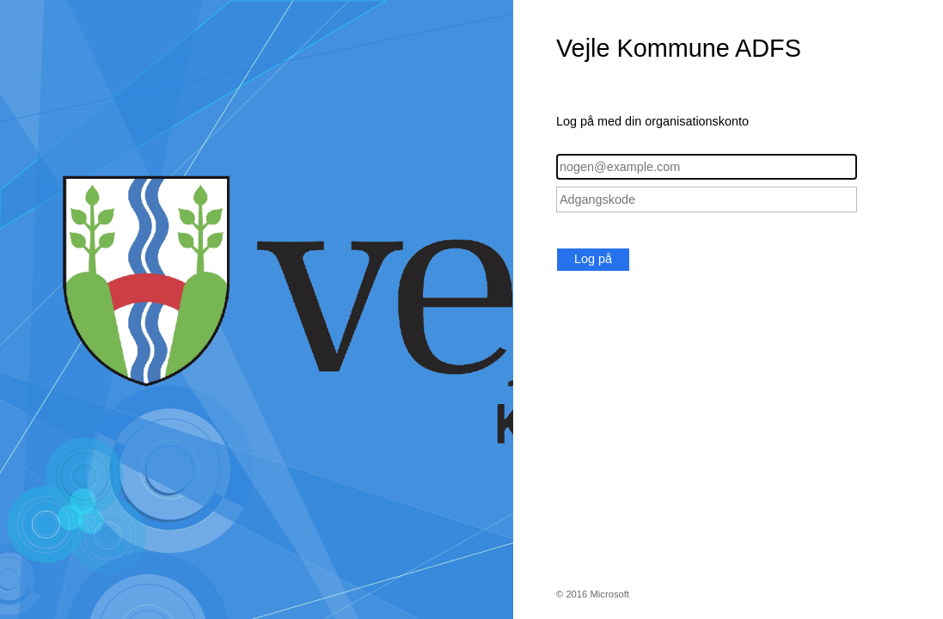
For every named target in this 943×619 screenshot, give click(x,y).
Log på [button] (593, 259)
